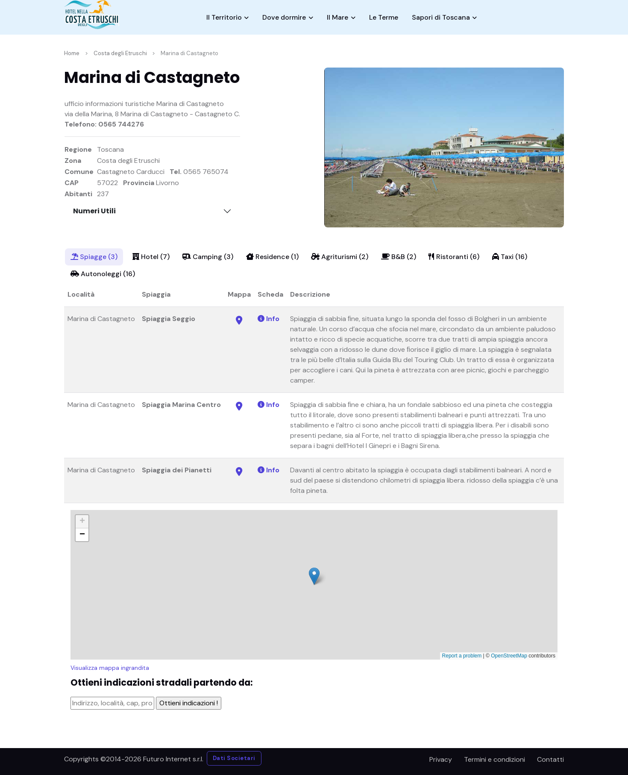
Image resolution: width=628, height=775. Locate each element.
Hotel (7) (151, 256)
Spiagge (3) (93, 256)
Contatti (550, 759)
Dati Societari (234, 758)
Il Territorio (224, 17)
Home (71, 53)
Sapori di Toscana (441, 17)
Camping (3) (207, 256)
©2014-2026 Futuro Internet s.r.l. (151, 758)
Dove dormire (284, 17)
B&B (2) (398, 256)
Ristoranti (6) (453, 256)
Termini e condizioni (494, 759)
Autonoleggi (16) (102, 273)
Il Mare (337, 17)
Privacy (440, 759)
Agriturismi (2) (339, 256)
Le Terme (383, 17)
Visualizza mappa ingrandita (109, 668)
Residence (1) (272, 256)
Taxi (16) (509, 256)
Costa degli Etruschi (120, 53)
